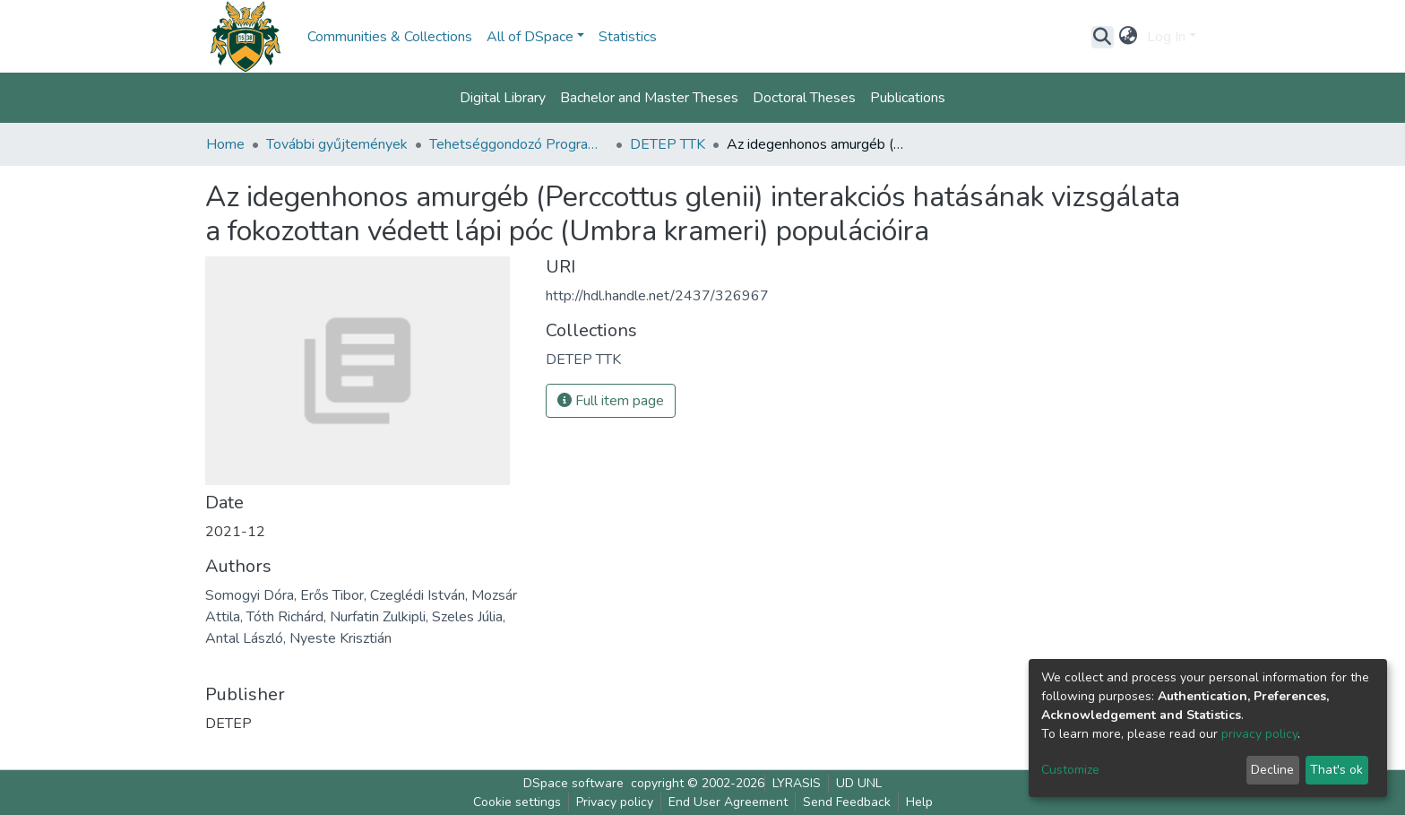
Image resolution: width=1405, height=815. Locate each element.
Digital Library (503, 98)
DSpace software (573, 783)
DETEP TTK (667, 144)
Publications (907, 98)
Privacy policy (614, 802)
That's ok (1336, 769)
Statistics (628, 37)
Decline (1272, 769)
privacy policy (1259, 733)
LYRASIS (796, 783)
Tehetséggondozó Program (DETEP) (518, 144)
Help (919, 802)
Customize (1070, 769)
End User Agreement (728, 802)
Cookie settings (517, 802)
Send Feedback (847, 802)
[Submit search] (1102, 37)
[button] (1128, 37)
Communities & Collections (389, 37)
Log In (1166, 37)
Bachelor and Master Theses (649, 98)
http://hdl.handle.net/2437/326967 (657, 296)
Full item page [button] (610, 401)
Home (225, 144)
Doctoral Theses (804, 98)
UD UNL (859, 783)
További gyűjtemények (337, 144)
